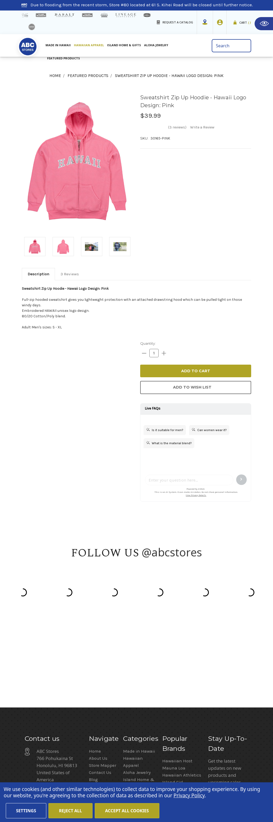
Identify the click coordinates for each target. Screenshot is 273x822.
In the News (101, 695)
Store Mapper (102, 674)
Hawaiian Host (177, 670)
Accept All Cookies (127, 811)
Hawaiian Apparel (89, 45)
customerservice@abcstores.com (71, 716)
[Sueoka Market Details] (104, 15)
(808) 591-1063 (52, 702)
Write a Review (202, 127)
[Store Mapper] (205, 22)
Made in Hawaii (58, 45)
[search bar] (231, 45)
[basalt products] (64, 15)
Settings (26, 811)
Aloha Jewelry (156, 45)
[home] (28, 47)
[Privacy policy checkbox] (209, 720)
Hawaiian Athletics (181, 684)
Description (38, 274)
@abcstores (172, 552)
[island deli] (31, 27)
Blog (93, 688)
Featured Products (63, 58)
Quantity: (148, 343)
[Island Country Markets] (87, 15)
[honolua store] (147, 15)
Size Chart (99, 724)
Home (95, 660)
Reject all (70, 811)
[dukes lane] (25, 15)
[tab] (38, 274)
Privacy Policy (222, 731)
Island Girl (172, 691)
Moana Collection (180, 698)
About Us (98, 667)
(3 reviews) (177, 127)
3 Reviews (69, 274)
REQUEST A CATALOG (178, 22)
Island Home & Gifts (124, 45)
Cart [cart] (245, 23)
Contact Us (100, 681)
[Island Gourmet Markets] (41, 15)
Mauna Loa (173, 677)
